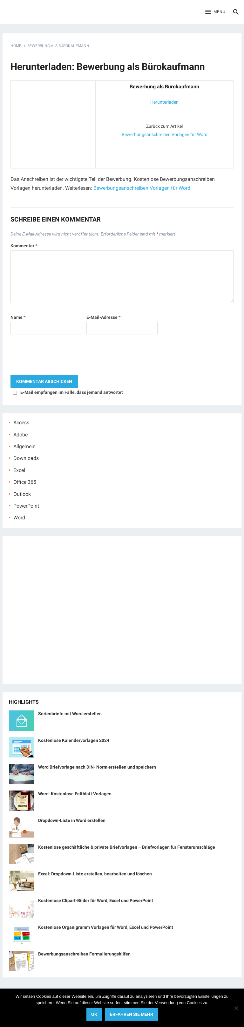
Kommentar (23, 245)
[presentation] (58, 356)
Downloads (26, 458)
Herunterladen (164, 102)
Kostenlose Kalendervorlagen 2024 (73, 740)
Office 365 (24, 482)
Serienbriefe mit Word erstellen (70, 713)
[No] (236, 1008)
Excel (19, 470)
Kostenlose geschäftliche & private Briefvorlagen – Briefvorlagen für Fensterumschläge (126, 847)
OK (94, 1014)
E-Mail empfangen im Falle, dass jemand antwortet (71, 392)
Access (21, 423)
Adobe (20, 435)
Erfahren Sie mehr (131, 1014)
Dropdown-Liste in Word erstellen (71, 820)
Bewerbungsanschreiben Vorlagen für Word (164, 134)
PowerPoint (26, 506)
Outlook (22, 494)
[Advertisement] (53, 123)
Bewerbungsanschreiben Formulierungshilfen (84, 953)
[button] (215, 12)
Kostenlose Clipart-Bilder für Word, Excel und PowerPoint (95, 900)
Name (17, 317)
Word (19, 518)
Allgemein (24, 446)
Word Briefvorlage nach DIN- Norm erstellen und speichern (97, 767)
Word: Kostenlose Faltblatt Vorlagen (75, 793)
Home (15, 46)
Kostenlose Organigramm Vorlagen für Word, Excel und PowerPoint (105, 927)
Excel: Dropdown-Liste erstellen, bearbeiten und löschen (95, 873)
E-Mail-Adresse (103, 317)
